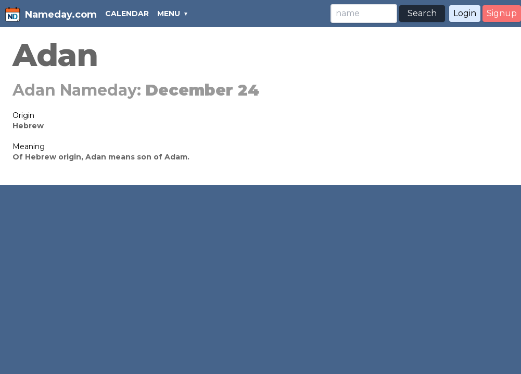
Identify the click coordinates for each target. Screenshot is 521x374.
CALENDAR (127, 13)
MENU (168, 13)
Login (464, 13)
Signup (502, 13)
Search (422, 13)
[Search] (364, 13)
